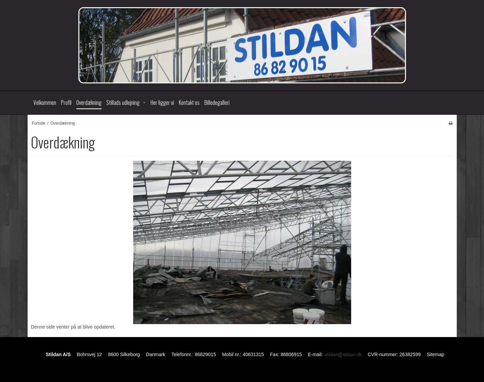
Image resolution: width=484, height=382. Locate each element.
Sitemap (435, 354)
